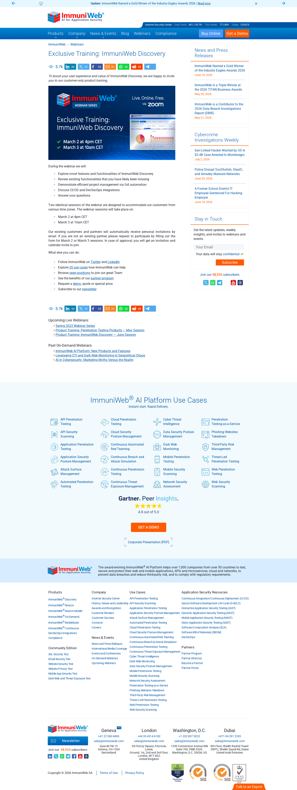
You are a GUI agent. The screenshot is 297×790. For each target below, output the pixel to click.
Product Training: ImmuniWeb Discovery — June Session (96, 335)
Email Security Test (59, 659)
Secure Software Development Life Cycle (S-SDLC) (211, 603)
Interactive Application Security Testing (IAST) (209, 608)
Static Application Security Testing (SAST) (206, 622)
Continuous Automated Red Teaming (122, 447)
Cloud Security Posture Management (121, 434)
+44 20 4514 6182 (149, 736)
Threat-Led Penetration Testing (220, 459)
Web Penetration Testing (218, 472)
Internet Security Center (158, 24)
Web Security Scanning (215, 484)
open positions (79, 273)
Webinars (77, 44)
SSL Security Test (58, 654)
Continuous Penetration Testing (122, 472)
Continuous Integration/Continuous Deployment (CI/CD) (215, 598)
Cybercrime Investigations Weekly (217, 137)
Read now (204, 3)
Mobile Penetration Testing (171, 459)
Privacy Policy (134, 773)
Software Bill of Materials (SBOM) (201, 632)
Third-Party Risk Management (217, 447)
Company (99, 592)
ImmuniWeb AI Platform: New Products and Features (93, 351)
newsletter (89, 289)
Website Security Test (61, 664)
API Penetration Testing (66, 422)
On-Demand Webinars (105, 658)
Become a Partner (192, 663)
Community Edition (62, 648)
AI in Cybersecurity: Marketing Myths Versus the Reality (95, 360)
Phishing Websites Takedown (219, 434)
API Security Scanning (64, 434)
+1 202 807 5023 (189, 736)
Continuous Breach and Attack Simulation (122, 459)
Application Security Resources (205, 592)
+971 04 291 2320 (229, 736)
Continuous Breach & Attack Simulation (153, 642)
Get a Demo (148, 527)
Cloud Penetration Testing (118, 422)
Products (55, 592)
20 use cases (78, 267)
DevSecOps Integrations (62, 633)
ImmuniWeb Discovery (62, 599)
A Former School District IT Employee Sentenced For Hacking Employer (218, 193)
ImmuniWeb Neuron (61, 605)
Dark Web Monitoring (166, 447)
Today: (235, 24)
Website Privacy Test (60, 668)
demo (77, 284)
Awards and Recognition (106, 608)
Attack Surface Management (65, 472)
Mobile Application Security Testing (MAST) (207, 617)
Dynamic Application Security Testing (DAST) (208, 613)
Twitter (96, 262)
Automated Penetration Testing (71, 484)
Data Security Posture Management (173, 434)
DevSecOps (188, 637)
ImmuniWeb (56, 44)
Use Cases (137, 592)
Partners (188, 647)
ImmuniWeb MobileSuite (63, 622)
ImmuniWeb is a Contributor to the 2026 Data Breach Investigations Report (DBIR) (219, 108)
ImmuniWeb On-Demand (63, 616)
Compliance (55, 638)
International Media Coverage (109, 648)
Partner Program (192, 653)
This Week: (211, 24)
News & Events (103, 638)
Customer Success (103, 617)
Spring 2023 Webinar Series (75, 326)
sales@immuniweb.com (109, 741)
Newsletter (65, 741)
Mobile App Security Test (62, 673)
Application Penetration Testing (72, 447)
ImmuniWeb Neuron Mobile (65, 611)
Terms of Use (109, 773)
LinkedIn (114, 262)
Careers (96, 627)
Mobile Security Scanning (169, 472)
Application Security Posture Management (70, 459)
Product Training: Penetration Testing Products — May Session (100, 330)
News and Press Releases (107, 643)
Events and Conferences (106, 653)
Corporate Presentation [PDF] (148, 542)
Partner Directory (192, 658)
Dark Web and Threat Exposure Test (69, 678)
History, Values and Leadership (110, 603)
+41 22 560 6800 (108, 736)
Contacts (97, 622)
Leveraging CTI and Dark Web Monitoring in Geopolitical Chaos (100, 355)
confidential (231, 254)
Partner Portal (190, 668)
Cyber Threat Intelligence (167, 422)
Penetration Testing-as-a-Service (220, 422)
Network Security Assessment (170, 484)
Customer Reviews (103, 613)
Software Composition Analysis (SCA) (204, 627)
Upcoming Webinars (104, 663)
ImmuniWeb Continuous (63, 628)
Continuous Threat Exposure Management (122, 484)
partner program (102, 278)
